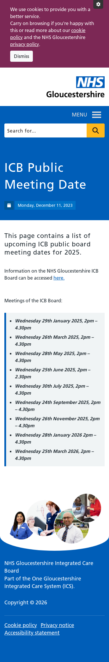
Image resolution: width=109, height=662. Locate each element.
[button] (79, 114)
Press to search (95, 130)
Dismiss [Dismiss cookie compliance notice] (21, 56)
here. (59, 278)
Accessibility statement (32, 632)
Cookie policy (20, 625)
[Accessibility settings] (98, 4)
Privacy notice (57, 625)
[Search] (54, 130)
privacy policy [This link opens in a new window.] (24, 44)
